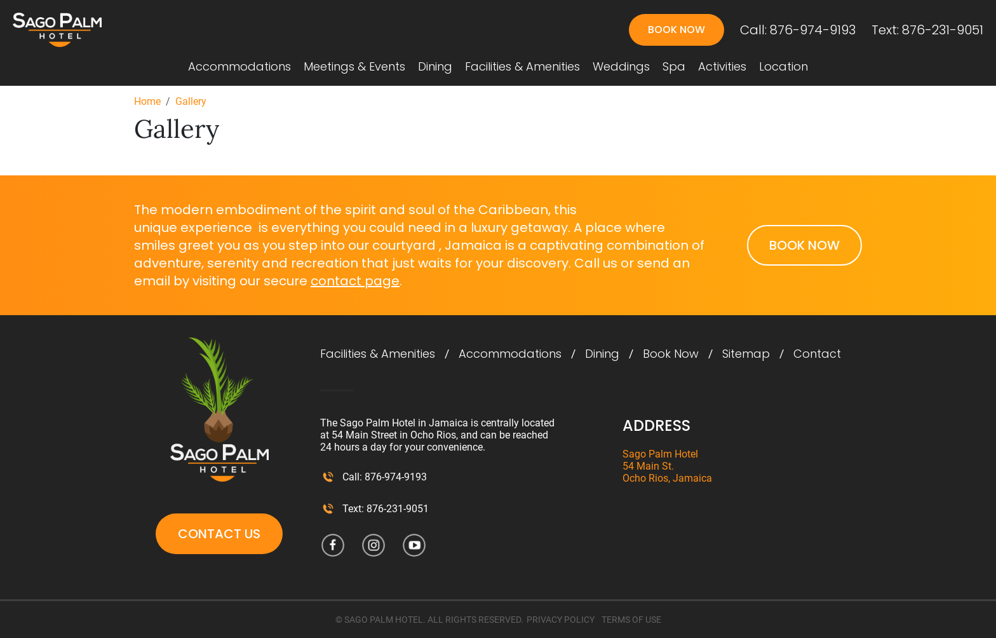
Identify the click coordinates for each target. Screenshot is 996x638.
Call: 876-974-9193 (798, 29)
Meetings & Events (354, 67)
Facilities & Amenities (522, 67)
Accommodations (239, 67)
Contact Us (219, 534)
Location (783, 67)
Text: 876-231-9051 (927, 29)
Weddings (621, 67)
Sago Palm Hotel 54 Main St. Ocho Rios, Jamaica (667, 466)
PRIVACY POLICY (561, 619)
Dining (435, 67)
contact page (355, 281)
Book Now (676, 29)
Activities (722, 67)
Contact (817, 354)
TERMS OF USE (631, 619)
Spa (674, 67)
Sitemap (746, 354)
